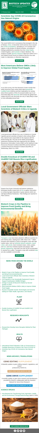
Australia (16, 52)
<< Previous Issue (5, 12)
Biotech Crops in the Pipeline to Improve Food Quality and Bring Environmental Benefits (16, 206)
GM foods (17, 94)
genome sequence (17, 53)
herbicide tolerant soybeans (23, 243)
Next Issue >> (34, 12)
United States (29, 50)
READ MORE (19, 60)
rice (22, 190)
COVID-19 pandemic (9, 46)
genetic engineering (7, 248)
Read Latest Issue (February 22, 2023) (19, 385)
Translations (26, 356)
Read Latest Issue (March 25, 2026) (19, 371)
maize (34, 243)
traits (36, 250)
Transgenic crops (6, 238)
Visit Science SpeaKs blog (19, 426)
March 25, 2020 (19, 12)
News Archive (13, 356)
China (9, 45)
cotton (3, 245)
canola (10, 245)
